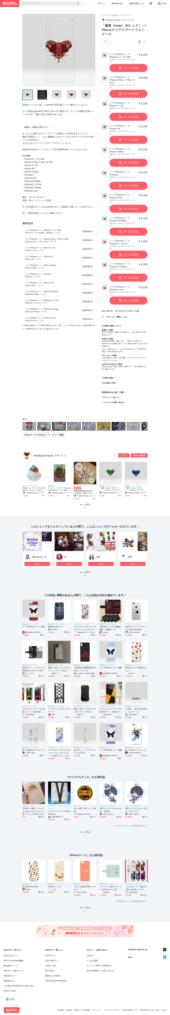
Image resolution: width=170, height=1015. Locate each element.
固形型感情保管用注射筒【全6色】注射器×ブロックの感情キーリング (84, 492)
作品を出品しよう (136, 3)
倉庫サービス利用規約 (82, 1010)
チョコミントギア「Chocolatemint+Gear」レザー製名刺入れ (59, 489)
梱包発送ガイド (10, 976)
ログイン (101, 3)
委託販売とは (9, 981)
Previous (24, 50)
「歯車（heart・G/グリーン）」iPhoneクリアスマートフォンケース (109, 489)
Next (93, 50)
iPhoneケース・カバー (120, 15)
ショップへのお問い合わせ (113, 402)
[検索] (77, 3)
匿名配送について (11, 966)
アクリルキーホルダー (31, 486)
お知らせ (90, 955)
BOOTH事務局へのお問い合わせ (100, 971)
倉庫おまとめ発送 (52, 976)
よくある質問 (92, 961)
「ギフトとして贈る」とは (115, 317)
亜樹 (130, 557)
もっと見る (85, 574)
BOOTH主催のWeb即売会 (56, 981)
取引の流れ (109, 378)
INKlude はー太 (39, 557)
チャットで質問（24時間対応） (100, 966)
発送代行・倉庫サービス (14, 971)
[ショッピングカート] (150, 3)
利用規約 (69, 1010)
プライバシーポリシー (111, 397)
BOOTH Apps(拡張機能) (14, 961)
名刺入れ (51, 486)
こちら (42, 213)
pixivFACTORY (107, 366)
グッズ (104, 15)
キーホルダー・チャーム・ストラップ (85, 486)
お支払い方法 (110, 383)
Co (65, 557)
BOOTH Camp (10, 991)
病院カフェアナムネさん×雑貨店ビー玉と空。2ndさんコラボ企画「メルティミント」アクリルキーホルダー (34, 489)
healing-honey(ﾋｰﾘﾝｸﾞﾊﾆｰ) (49, 455)
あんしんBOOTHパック (110, 349)
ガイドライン (97, 1010)
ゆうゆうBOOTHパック (128, 349)
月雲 (98, 557)
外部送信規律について (130, 1010)
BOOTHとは (117, 3)
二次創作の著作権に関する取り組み (18, 986)
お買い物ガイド (51, 961)
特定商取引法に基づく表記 (113, 392)
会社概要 (60, 1010)
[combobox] (50, 3)
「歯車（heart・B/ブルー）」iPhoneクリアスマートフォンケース (135, 489)
